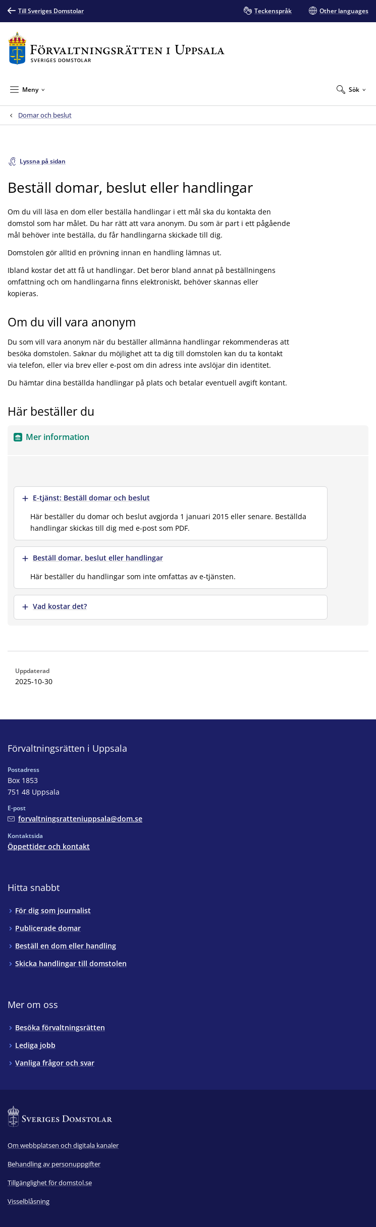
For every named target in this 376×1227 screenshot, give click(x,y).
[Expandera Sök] (351, 89)
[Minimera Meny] (27, 89)
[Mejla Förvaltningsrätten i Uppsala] (75, 818)
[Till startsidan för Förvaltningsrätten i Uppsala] (116, 48)
